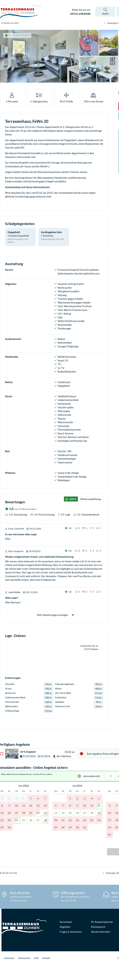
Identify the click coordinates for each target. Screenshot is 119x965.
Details (68, 752)
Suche (105, 13)
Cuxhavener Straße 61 (21, 896)
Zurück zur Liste (11, 23)
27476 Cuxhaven (18, 900)
